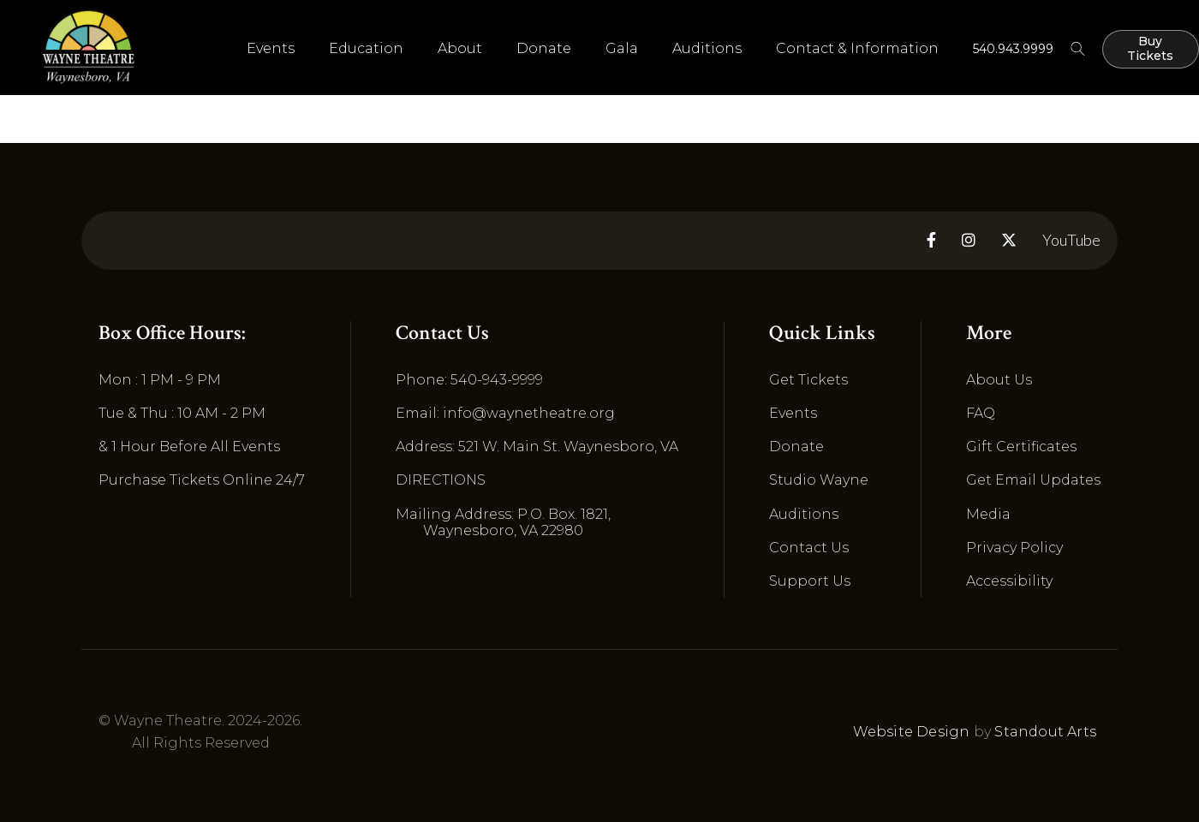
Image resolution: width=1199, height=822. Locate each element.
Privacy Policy (1014, 547)
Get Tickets (808, 380)
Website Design (911, 732)
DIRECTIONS (441, 480)
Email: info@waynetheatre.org (505, 413)
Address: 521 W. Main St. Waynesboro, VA (537, 446)
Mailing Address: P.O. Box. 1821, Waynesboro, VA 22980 (503, 522)
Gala (621, 48)
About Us (999, 380)
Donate (543, 48)
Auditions (707, 48)
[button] (271, 48)
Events (793, 413)
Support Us (809, 581)
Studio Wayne (818, 480)
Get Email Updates (1033, 480)
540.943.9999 (1013, 49)
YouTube (1071, 240)
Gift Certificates (1021, 446)
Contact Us (809, 547)
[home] (88, 47)
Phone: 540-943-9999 (469, 380)
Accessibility (1009, 581)
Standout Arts (1045, 732)
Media (988, 514)
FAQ (980, 413)
